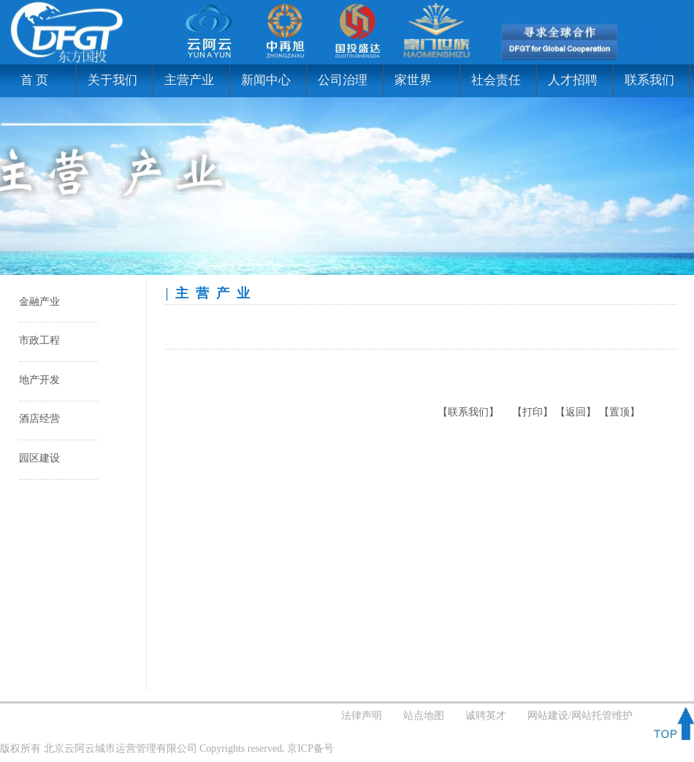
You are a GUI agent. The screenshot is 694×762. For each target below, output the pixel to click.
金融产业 (39, 301)
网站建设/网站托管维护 (580, 715)
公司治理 (342, 80)
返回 (575, 412)
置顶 (619, 412)
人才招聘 (573, 80)
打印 (532, 412)
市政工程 (39, 340)
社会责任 (496, 80)
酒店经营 (39, 418)
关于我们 (112, 80)
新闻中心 (266, 80)
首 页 (29, 80)
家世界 (413, 80)
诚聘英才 (485, 715)
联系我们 (649, 80)
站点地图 (423, 715)
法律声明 (361, 715)
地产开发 (39, 379)
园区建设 (39, 458)
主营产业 (189, 80)
